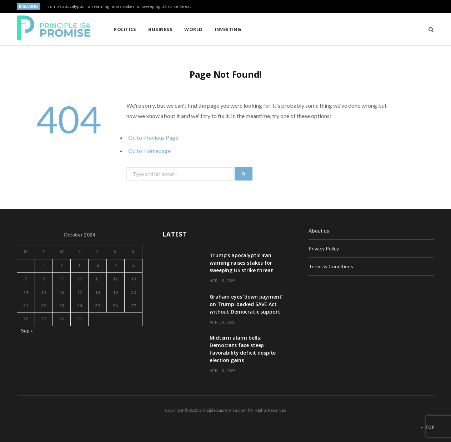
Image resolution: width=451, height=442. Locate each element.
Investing (228, 29)
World (193, 29)
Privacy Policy (324, 248)
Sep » (27, 330)
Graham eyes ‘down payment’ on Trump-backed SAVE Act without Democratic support (246, 304)
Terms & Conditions (331, 266)
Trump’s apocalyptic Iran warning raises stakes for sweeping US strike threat (118, 6)
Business (160, 29)
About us (319, 231)
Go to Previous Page (153, 137)
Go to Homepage (149, 150)
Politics (125, 29)
